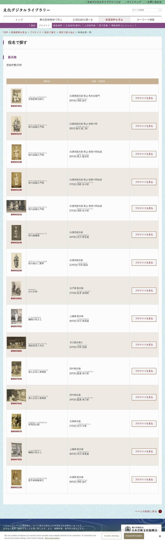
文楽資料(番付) (73, 25)
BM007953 (16, 459)
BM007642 (16, 403)
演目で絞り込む (67, 32)
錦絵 (33, 25)
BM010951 (16, 298)
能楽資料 (58, 25)
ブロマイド (44, 25)
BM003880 (16, 351)
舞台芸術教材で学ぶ (51, 19)
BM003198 (16, 162)
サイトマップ (134, 2)
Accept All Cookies (134, 537)
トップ (19, 19)
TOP (5, 32)
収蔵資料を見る (114, 19)
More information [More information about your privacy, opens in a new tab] (52, 540)
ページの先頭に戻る (146, 511)
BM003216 (16, 214)
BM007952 (16, 326)
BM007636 (16, 379)
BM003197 (16, 134)
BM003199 (16, 190)
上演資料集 (90, 25)
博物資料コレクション (122, 25)
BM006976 (16, 431)
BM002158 (16, 487)
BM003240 (16, 242)
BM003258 (16, 270)
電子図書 (103, 25)
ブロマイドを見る (144, 98)
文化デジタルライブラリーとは (104, 2)
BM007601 (16, 106)
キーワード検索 (146, 19)
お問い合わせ (155, 2)
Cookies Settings (111, 537)
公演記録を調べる (83, 19)
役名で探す (50, 32)
